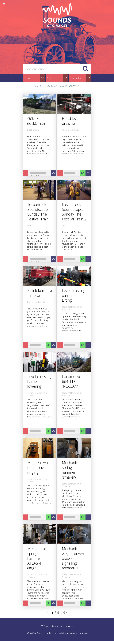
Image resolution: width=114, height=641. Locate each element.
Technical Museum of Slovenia (72, 308)
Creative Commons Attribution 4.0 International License (57, 633)
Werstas (31, 225)
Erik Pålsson (33, 129)
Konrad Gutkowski (70, 129)
